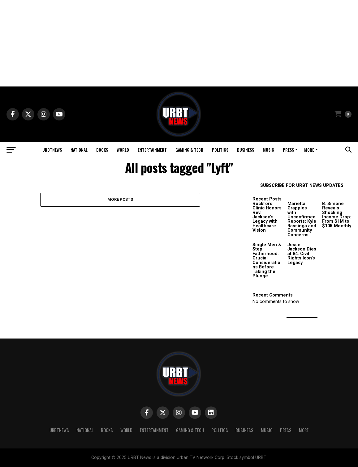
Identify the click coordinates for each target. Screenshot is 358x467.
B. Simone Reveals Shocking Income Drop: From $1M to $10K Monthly (336, 215)
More (309, 149)
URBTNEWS (52, 149)
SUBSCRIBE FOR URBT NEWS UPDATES (301, 185)
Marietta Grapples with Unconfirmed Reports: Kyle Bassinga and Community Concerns (301, 219)
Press (288, 149)
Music (268, 149)
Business (245, 149)
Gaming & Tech (189, 149)
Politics (220, 149)
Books (102, 149)
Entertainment (152, 149)
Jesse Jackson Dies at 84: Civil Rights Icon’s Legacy (301, 253)
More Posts (120, 199)
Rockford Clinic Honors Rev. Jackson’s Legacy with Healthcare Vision (267, 217)
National (79, 149)
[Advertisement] (179, 43)
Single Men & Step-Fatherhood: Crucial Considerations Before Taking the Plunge (266, 260)
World (123, 149)
